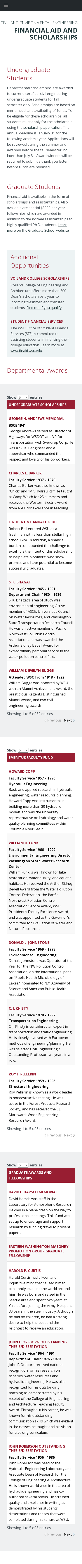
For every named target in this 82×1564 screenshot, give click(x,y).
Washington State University (41, 5)
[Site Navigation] (11, 5)
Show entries (24, 397)
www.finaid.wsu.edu (26, 350)
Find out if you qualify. (44, 307)
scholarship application (42, 127)
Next (68, 720)
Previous (54, 720)
